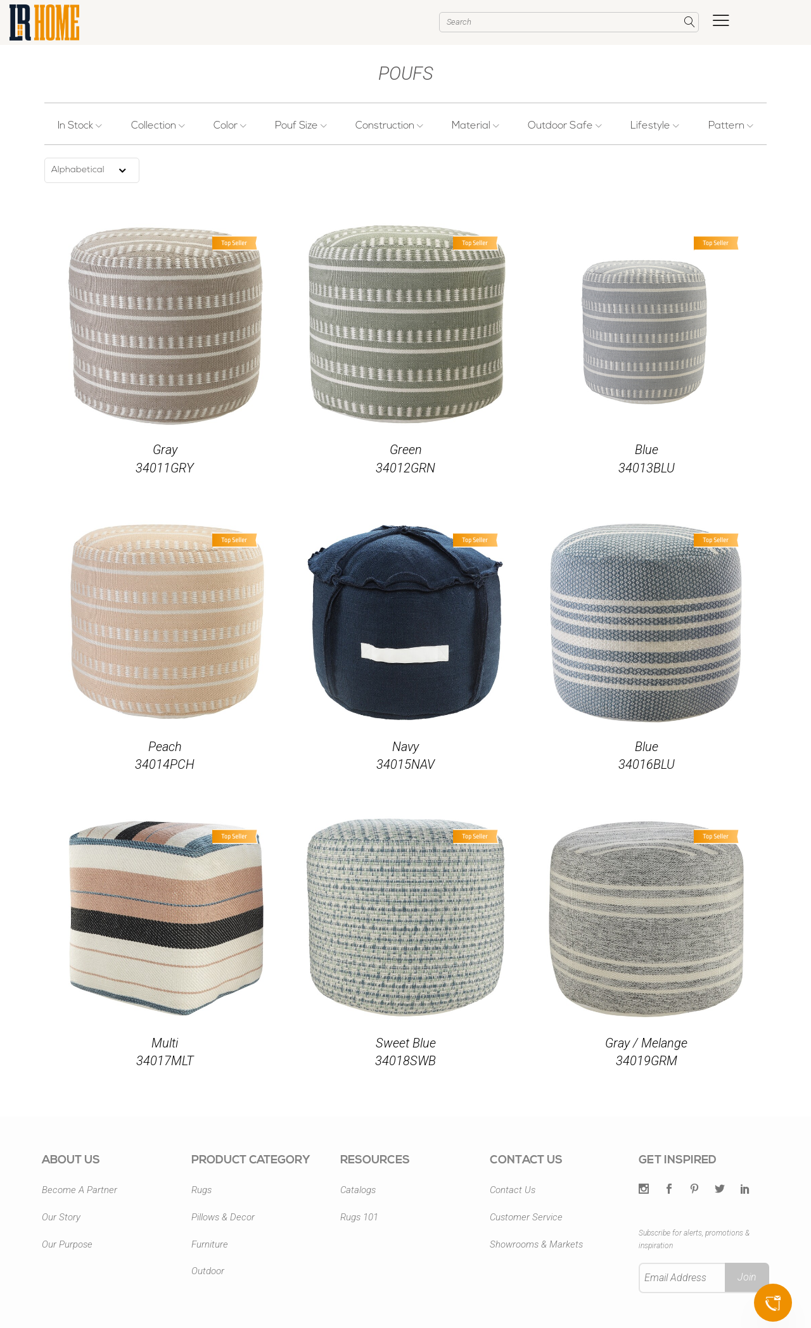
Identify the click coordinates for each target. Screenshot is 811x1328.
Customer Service (526, 1217)
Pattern (729, 126)
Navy (405, 746)
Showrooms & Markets (536, 1244)
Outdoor (207, 1271)
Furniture (209, 1244)
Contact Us (512, 1190)
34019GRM (646, 1060)
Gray (165, 449)
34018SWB (405, 1060)
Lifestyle (654, 126)
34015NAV (405, 764)
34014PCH (165, 764)
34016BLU (646, 764)
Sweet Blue (406, 1043)
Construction (389, 126)
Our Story (61, 1217)
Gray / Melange (646, 1043)
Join (747, 1277)
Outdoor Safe (564, 126)
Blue (646, 449)
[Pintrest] (694, 1190)
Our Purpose (67, 1244)
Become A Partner (79, 1190)
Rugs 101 (359, 1217)
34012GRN (405, 468)
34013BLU (646, 468)
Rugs (201, 1190)
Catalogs (358, 1190)
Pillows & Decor (223, 1217)
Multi (164, 1043)
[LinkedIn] (745, 1190)
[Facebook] (669, 1190)
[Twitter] (644, 1190)
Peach (165, 746)
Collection (159, 126)
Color (230, 126)
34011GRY (165, 468)
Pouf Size (301, 126)
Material (475, 126)
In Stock (81, 126)
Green (406, 449)
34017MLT (165, 1060)
